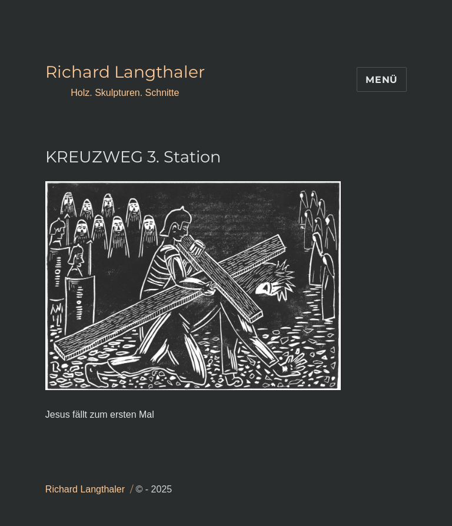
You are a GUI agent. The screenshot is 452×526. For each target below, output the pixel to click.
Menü (381, 79)
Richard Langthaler (125, 72)
